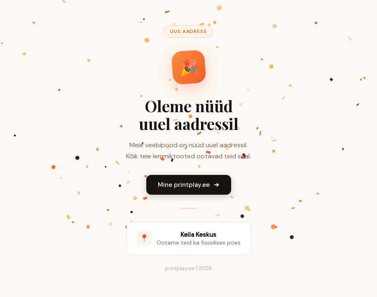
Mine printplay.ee (189, 185)
